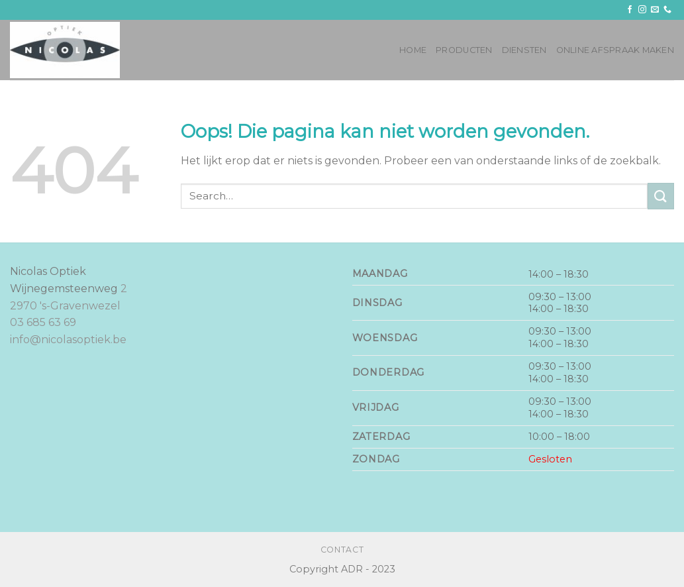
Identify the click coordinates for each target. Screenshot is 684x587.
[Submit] (661, 196)
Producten (464, 50)
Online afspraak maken (615, 50)
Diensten (524, 50)
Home (412, 50)
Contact (342, 550)
